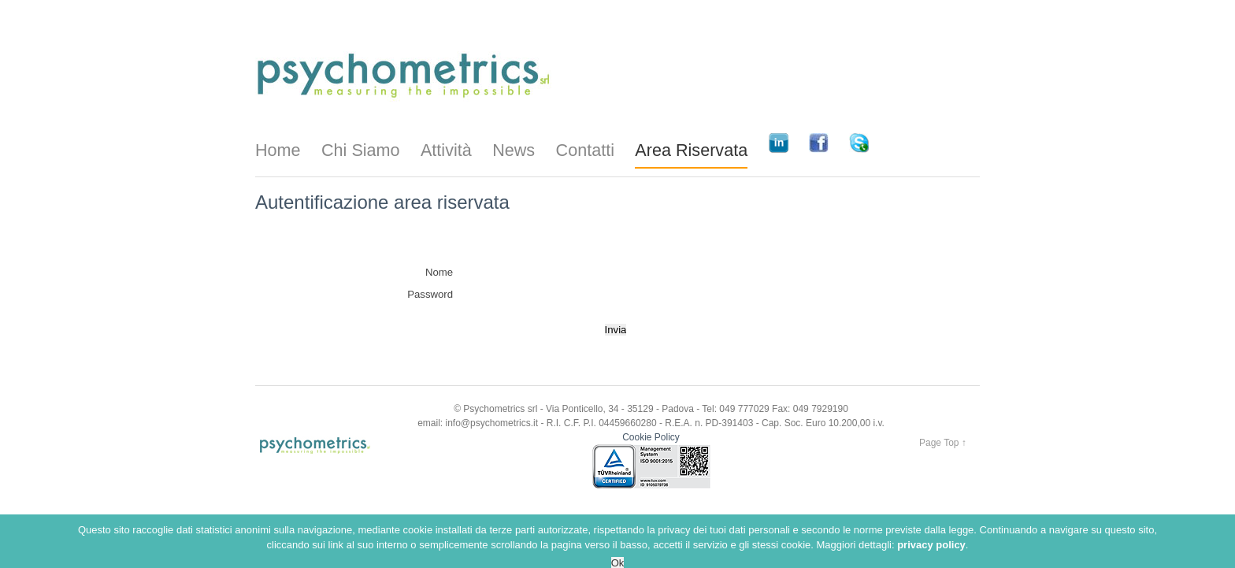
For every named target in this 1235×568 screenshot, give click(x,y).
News (513, 150)
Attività (446, 150)
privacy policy (931, 560)
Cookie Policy (651, 437)
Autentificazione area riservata (382, 202)
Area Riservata (691, 150)
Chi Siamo (360, 150)
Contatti (585, 150)
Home (278, 150)
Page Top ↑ (942, 442)
